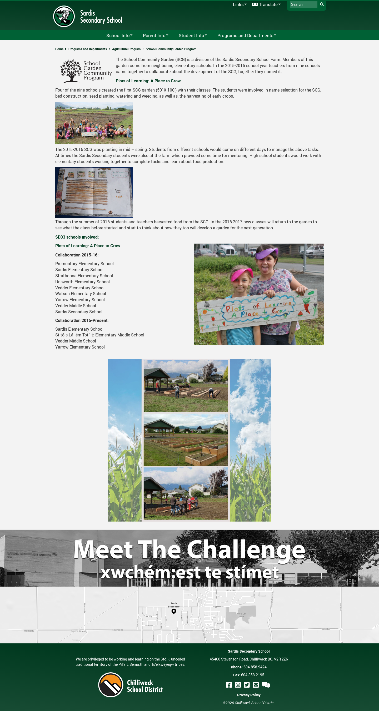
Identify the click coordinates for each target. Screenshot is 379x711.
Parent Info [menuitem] (152, 35)
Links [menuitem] (239, 4)
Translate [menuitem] (265, 4)
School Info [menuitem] (116, 35)
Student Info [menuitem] (189, 35)
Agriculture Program (126, 49)
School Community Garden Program (171, 49)
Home (59, 49)
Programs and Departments (87, 49)
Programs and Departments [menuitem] (243, 35)
